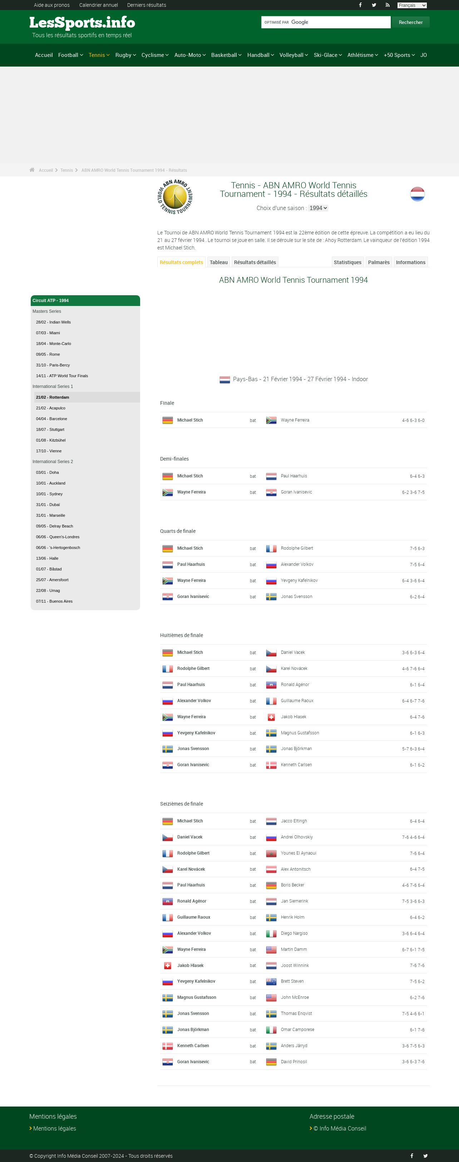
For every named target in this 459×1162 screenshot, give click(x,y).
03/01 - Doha (47, 472)
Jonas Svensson (296, 596)
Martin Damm (294, 949)
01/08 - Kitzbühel (51, 440)
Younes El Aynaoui (298, 853)
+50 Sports (397, 54)
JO (423, 54)
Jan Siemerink (294, 901)
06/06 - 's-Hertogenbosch (58, 547)
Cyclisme (153, 54)
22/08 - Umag (48, 590)
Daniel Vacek (293, 652)
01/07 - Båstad (49, 569)
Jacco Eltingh (294, 820)
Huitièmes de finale (181, 635)
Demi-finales (174, 458)
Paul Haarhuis (294, 475)
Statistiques (347, 262)
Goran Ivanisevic (296, 492)
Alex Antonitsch (296, 869)
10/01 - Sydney (49, 494)
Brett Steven (292, 981)
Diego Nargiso (294, 933)
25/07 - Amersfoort (52, 580)
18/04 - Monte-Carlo (53, 343)
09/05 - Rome (48, 354)
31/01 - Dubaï (48, 504)
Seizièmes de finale (181, 803)
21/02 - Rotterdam (52, 397)
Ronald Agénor (295, 684)
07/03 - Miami (48, 333)
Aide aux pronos (52, 4)
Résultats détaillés (255, 262)
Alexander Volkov (297, 564)
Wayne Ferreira (295, 420)
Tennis (97, 54)
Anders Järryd (294, 1045)
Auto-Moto (187, 54)
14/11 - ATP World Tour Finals (62, 376)
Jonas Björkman (296, 748)
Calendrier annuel (98, 4)
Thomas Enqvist (296, 1013)
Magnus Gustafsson (300, 732)
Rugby (123, 54)
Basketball (224, 54)
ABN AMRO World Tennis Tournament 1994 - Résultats (134, 170)
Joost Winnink (295, 965)
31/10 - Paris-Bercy (53, 365)
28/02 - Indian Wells (53, 322)
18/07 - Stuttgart (50, 429)
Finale (167, 402)
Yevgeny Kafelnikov (299, 580)
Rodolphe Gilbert (297, 548)
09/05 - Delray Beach (54, 526)
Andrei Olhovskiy (297, 837)
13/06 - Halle (47, 558)
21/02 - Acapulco (50, 408)
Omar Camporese (297, 1029)
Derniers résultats (146, 4)
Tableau (219, 262)
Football (68, 54)
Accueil (44, 54)
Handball (258, 54)
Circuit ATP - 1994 (85, 300)
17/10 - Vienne (48, 451)
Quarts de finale (178, 530)
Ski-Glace (325, 54)
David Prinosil (294, 1061)
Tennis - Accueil (49, 285)
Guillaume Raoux (297, 700)
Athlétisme (360, 54)
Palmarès (379, 262)
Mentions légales (54, 1128)
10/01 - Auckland (50, 483)
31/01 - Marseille (50, 515)
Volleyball (291, 54)
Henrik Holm (293, 917)
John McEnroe (295, 997)
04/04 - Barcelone (51, 419)
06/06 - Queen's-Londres (57, 537)
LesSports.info (56, 23)
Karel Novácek (294, 668)
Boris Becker (292, 885)
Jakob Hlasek (293, 716)
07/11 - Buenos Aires (54, 601)
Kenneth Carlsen (296, 764)
